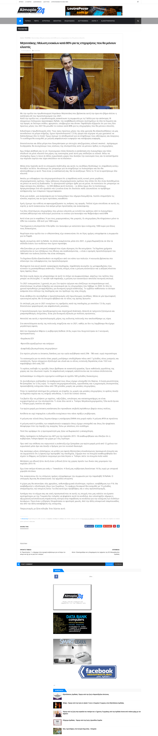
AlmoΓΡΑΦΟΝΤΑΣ (108, 21)
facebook (93, 637)
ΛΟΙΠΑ (94, 21)
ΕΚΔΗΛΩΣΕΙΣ (70, 21)
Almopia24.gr (24, 591)
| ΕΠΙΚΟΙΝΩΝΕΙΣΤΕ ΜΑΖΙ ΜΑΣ (59, 1)
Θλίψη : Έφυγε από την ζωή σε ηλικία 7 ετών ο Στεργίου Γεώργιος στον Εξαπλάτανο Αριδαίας (126, 170)
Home (22, 38)
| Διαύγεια (46, 1)
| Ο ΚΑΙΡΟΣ (28, 1)
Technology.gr (50, 733)
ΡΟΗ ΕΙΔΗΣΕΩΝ (112, 245)
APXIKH (21, 1)
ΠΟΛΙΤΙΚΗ (28, 38)
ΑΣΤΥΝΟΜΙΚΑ (83, 21)
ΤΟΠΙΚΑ (28, 21)
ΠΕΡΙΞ (36, 21)
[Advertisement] (59, 609)
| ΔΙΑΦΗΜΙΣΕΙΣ (37, 1)
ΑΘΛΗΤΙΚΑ (57, 21)
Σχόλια (131, 245)
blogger (85, 637)
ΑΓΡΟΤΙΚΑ (46, 21)
